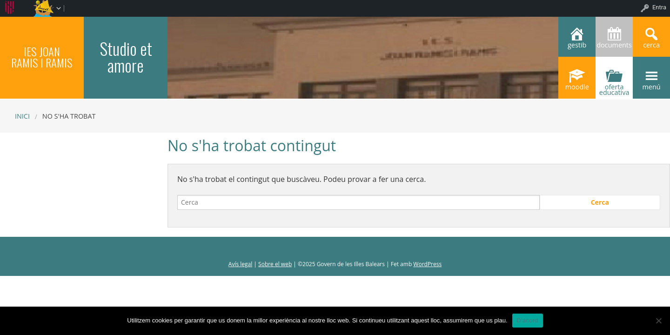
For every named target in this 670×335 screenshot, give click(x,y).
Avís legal (240, 264)
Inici (22, 116)
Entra (659, 7)
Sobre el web (275, 264)
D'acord (527, 320)
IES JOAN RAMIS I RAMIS (42, 57)
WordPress (427, 264)
